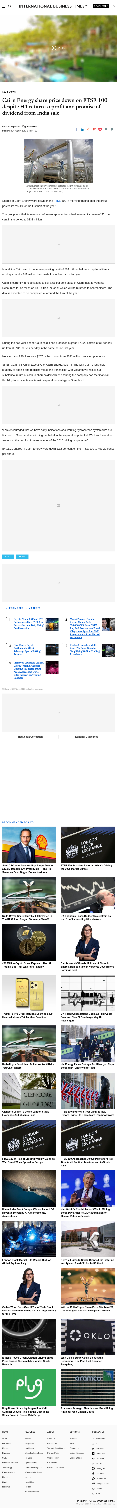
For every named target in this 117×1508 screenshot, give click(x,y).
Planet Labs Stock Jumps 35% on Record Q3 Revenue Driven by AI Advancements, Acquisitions (28, 1212)
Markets (5, 1448)
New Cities (29, 1482)
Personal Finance (10, 1462)
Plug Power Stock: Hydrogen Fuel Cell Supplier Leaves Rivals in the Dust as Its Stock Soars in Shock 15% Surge (25, 1411)
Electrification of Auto (34, 1453)
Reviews (6, 1487)
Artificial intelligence (33, 1467)
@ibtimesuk (30, 126)
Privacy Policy (53, 1453)
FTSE (57, 200)
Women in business (33, 1472)
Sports (5, 1482)
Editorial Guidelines (86, 736)
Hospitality (29, 1443)
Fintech (28, 1487)
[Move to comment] (112, 129)
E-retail (28, 1438)
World (4, 1438)
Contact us (52, 1443)
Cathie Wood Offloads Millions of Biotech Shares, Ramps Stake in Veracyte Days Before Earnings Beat (87, 966)
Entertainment (8, 1472)
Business (6, 1453)
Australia (74, 1438)
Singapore (74, 1448)
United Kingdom (77, 1453)
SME (4, 1458)
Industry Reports (32, 1492)
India (72, 1443)
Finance (28, 1458)
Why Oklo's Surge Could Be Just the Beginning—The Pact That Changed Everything (82, 1361)
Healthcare (29, 1448)
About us (51, 1438)
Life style (6, 1477)
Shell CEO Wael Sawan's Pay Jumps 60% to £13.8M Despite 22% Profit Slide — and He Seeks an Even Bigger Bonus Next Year (27, 869)
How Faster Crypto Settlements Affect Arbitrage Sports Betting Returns (27, 650)
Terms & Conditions (55, 1448)
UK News (6, 1443)
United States (76, 1458)
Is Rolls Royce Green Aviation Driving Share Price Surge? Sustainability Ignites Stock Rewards (27, 1361)
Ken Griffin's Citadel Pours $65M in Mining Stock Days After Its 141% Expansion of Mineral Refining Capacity (85, 1212)
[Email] (106, 129)
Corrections (52, 1462)
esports (28, 1477)
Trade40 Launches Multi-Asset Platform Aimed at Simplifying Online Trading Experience (85, 650)
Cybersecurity (31, 1462)
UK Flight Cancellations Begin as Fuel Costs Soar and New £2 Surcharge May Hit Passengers (86, 1017)
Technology (7, 1467)
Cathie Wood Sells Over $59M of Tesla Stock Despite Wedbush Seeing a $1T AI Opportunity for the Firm (29, 1310)
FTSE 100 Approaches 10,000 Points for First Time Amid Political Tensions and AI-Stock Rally (87, 1162)
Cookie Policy (53, 1458)
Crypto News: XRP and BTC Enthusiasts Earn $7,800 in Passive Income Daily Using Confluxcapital (29, 624)
